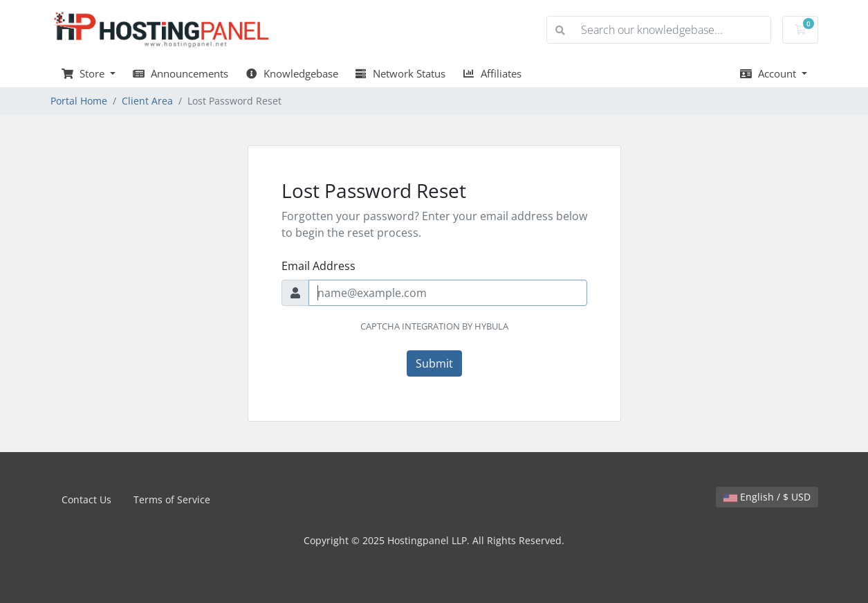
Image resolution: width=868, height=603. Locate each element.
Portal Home (78, 100)
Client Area (147, 100)
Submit (434, 363)
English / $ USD (767, 496)
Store (85, 73)
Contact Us (86, 499)
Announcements (180, 73)
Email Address (318, 265)
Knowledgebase (291, 73)
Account (769, 73)
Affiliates (491, 73)
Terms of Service (171, 499)
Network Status (400, 73)
